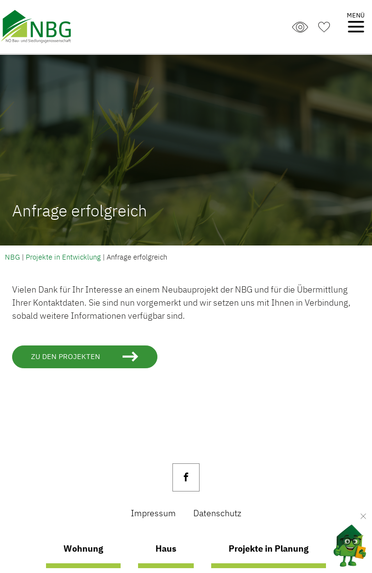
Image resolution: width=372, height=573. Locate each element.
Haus (165, 548)
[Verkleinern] (363, 516)
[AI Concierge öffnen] (342, 543)
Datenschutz (217, 513)
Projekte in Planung (269, 548)
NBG (12, 257)
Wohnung (83, 548)
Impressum (153, 513)
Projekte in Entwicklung (63, 257)
